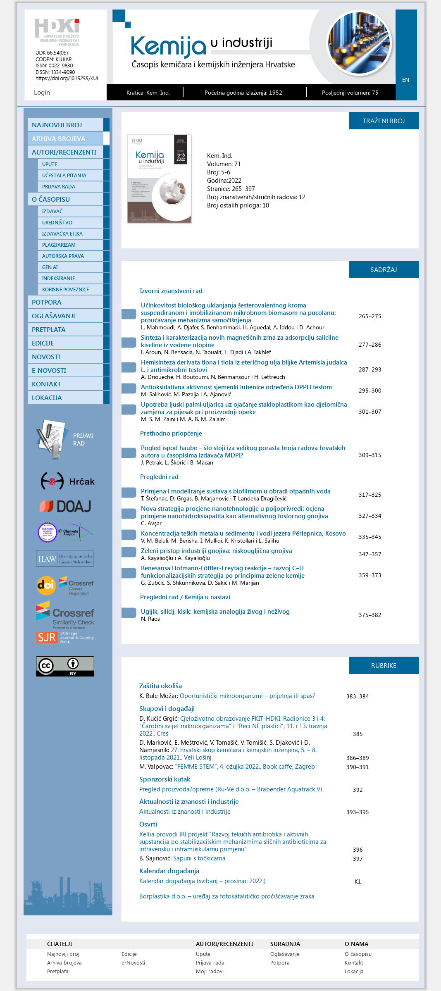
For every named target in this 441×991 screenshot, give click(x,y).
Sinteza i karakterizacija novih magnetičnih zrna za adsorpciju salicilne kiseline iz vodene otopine (239, 341)
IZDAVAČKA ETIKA (62, 234)
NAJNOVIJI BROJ (57, 124)
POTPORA (47, 302)
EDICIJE (43, 342)
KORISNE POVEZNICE (65, 289)
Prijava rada (210, 962)
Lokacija (354, 970)
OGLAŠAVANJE (54, 315)
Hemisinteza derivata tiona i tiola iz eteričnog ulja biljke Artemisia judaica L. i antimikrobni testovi (244, 366)
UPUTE (49, 164)
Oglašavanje (285, 953)
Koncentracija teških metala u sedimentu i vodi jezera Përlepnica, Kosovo (243, 533)
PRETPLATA (49, 329)
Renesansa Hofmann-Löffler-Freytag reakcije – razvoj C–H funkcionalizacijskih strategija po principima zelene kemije (223, 571)
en (405, 79)
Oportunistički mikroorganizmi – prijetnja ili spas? (247, 695)
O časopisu (358, 953)
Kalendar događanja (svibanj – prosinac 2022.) (202, 881)
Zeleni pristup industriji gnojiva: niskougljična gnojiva (216, 550)
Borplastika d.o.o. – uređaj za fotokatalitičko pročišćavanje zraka (227, 896)
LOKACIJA (47, 397)
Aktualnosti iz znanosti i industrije (185, 811)
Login (42, 92)
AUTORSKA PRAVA (63, 256)
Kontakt (354, 962)
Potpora (280, 962)
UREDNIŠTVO (57, 222)
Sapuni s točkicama (199, 858)
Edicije (129, 953)
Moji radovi (210, 970)
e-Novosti (133, 962)
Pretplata (58, 970)
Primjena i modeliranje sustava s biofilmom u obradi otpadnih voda (236, 491)
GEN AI (49, 267)
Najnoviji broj (63, 953)
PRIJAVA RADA (58, 186)
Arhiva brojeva (64, 962)
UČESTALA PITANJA (64, 175)
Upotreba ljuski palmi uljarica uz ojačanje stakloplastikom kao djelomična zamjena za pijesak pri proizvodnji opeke (244, 408)
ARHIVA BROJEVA (59, 138)
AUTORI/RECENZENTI (64, 152)
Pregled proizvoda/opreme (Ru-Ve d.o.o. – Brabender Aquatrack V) (230, 789)
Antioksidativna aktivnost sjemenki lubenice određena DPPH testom (236, 387)
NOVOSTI (46, 356)
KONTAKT (46, 383)
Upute (203, 953)
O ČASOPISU (51, 199)
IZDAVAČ (52, 211)
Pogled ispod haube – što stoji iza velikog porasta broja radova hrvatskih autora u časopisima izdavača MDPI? (243, 451)
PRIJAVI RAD (83, 439)
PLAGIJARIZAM (59, 245)
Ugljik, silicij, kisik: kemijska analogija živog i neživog (215, 611)
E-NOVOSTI (49, 370)
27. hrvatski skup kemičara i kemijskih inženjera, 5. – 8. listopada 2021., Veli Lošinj (228, 753)
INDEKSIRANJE (58, 278)
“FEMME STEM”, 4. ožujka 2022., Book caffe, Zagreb (245, 766)
